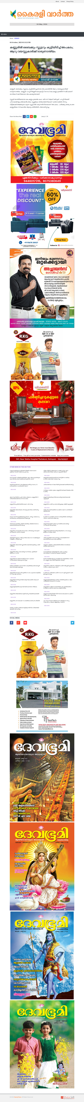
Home (11, 38)
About (57, 1)
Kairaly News (17, 1097)
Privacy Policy (70, 1)
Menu (5, 34)
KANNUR (16, 38)
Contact (63, 1)
